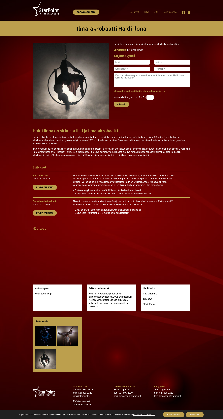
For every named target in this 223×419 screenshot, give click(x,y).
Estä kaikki (194, 414)
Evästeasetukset (81, 401)
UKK (156, 12)
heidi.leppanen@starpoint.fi (127, 396)
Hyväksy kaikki (173, 414)
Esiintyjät (134, 12)
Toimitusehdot (170, 12)
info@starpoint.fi (81, 396)
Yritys (146, 12)
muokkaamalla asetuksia (144, 414)
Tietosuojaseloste (82, 404)
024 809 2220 (85, 393)
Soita (86, 12)
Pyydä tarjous (44, 187)
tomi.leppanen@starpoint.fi (167, 396)
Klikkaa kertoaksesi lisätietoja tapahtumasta (137, 91)
